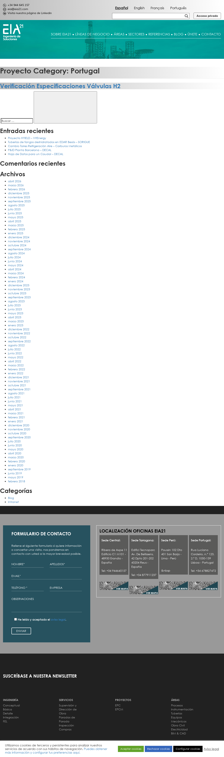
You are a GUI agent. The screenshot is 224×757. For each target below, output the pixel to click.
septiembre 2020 (19, 437)
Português (178, 8)
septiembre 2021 (19, 389)
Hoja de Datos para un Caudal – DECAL (35, 154)
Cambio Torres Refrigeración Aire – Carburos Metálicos (45, 146)
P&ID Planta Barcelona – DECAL (29, 150)
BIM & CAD (178, 733)
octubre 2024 (17, 245)
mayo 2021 (15, 405)
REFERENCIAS (159, 34)
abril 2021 (14, 409)
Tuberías (176, 713)
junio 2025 (15, 213)
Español (121, 8)
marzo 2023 (16, 321)
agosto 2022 (16, 345)
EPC (118, 705)
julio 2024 (14, 257)
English (139, 8)
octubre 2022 (17, 337)
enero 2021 (15, 421)
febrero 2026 (16, 189)
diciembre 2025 (18, 193)
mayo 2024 (15, 265)
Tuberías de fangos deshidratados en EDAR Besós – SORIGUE (49, 142)
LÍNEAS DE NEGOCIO (92, 34)
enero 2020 (15, 465)
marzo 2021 (16, 413)
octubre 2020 (17, 433)
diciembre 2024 (18, 237)
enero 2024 (15, 281)
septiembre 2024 (19, 249)
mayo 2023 (15, 313)
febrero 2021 (16, 417)
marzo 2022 (16, 365)
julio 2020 (14, 441)
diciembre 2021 (18, 377)
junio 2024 (15, 261)
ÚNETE (192, 34)
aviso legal (58, 619)
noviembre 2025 (19, 197)
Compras (65, 729)
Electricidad (179, 729)
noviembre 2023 (19, 289)
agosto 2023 (16, 301)
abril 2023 (14, 317)
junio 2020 (15, 445)
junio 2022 (15, 353)
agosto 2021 (16, 393)
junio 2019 (15, 473)
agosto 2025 (16, 205)
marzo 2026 (16, 185)
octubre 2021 (17, 385)
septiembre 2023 (19, 297)
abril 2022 (14, 361)
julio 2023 (14, 305)
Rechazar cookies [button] (158, 748)
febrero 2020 (16, 461)
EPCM (119, 709)
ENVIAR (21, 631)
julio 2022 (14, 349)
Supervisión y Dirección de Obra (68, 709)
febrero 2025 (16, 229)
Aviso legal (211, 749)
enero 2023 (15, 325)
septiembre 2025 (19, 201)
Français (157, 8)
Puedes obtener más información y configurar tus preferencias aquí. (56, 750)
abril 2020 (14, 453)
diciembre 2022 (18, 329)
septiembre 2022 (19, 341)
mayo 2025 (15, 217)
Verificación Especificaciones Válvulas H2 (60, 86)
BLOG (178, 34)
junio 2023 (15, 309)
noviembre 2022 (19, 333)
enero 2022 (15, 373)
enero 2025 (15, 233)
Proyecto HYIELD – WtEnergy (27, 138)
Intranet (13, 502)
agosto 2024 (16, 253)
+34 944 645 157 (16, 5)
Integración (11, 717)
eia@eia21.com (15, 9)
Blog (11, 498)
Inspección (66, 725)
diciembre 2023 (18, 285)
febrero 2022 (16, 369)
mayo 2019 (15, 477)
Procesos (177, 705)
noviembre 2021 (19, 381)
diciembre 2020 (18, 425)
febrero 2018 (16, 481)
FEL (5, 721)
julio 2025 (14, 209)
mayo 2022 (15, 357)
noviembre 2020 (19, 429)
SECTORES (136, 34)
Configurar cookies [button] (188, 748)
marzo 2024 (16, 273)
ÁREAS (119, 34)
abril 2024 (14, 269)
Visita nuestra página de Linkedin (27, 13)
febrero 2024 (16, 277)
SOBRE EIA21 (61, 34)
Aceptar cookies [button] (130, 748)
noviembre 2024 (19, 241)
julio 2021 (14, 397)
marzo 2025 (16, 225)
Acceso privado (207, 15)
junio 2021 (15, 401)
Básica (7, 709)
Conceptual (11, 705)
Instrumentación (182, 709)
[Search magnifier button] (186, 16)
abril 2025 (14, 221)
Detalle (8, 713)
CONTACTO (211, 34)
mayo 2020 (15, 449)
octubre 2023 (17, 293)
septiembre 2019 (19, 469)
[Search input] (128, 16)
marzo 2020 (16, 457)
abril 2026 (14, 181)
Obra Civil (178, 725)
